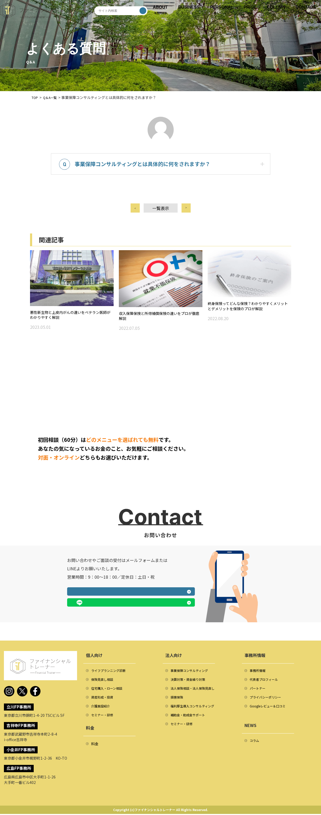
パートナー (259, 692)
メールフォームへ (97, 604)
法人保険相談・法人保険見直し (196, 692)
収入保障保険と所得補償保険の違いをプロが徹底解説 (160, 324)
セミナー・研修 (104, 721)
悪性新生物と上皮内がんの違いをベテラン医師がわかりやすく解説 (72, 323)
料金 (94, 751)
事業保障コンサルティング (192, 672)
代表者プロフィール (266, 682)
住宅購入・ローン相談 (109, 692)
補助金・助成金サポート (191, 721)
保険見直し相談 (104, 682)
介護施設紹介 (102, 711)
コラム (255, 747)
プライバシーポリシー (268, 702)
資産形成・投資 (104, 702)
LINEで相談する (164, 604)
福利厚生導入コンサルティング (196, 711)
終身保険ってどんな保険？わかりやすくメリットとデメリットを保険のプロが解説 (249, 314)
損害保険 (178, 702)
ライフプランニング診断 (111, 672)
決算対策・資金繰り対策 (191, 682)
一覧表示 (160, 213)
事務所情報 (259, 672)
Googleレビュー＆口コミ (271, 711)
